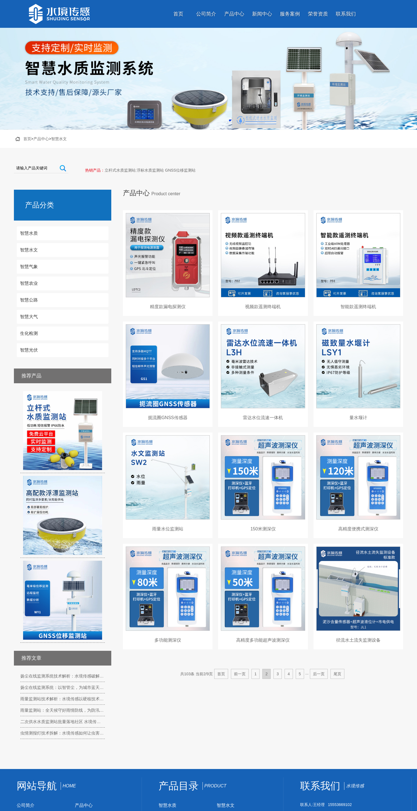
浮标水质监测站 (150, 170)
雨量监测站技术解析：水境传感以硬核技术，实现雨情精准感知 (62, 698)
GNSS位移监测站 (180, 170)
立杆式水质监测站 (120, 170)
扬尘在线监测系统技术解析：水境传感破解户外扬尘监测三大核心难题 (62, 676)
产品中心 (234, 14)
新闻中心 (262, 14)
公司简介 (206, 14)
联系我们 (346, 14)
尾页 (337, 674)
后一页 (319, 674)
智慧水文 (59, 139)
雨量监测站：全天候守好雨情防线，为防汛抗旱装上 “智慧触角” (62, 710)
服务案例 (290, 14)
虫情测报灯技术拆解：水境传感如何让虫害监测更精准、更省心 (62, 733)
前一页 (240, 674)
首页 (178, 14)
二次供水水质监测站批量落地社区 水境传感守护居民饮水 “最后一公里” (62, 721)
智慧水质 (167, 805)
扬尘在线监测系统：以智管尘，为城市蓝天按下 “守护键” (62, 687)
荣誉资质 (318, 14)
